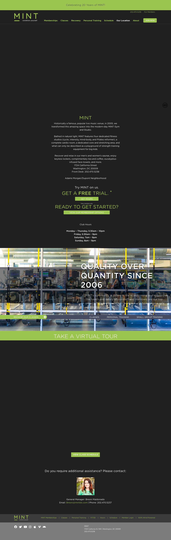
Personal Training (118, 317)
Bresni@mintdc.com (77, 503)
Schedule (113, 518)
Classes (94, 317)
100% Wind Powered (146, 518)
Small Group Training (150, 317)
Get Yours (87, 199)
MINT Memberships (49, 518)
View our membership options (87, 213)
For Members (149, 12)
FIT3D (93, 518)
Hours (102, 518)
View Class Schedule (85, 455)
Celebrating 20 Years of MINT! (85, 5)
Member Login (128, 518)
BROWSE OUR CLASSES (30, 317)
